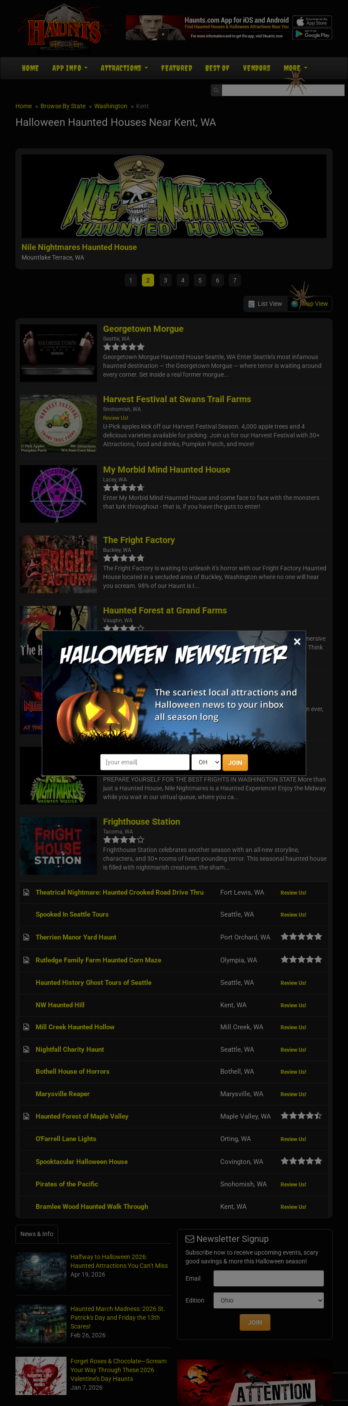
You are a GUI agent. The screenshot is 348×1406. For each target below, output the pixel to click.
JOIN (235, 762)
